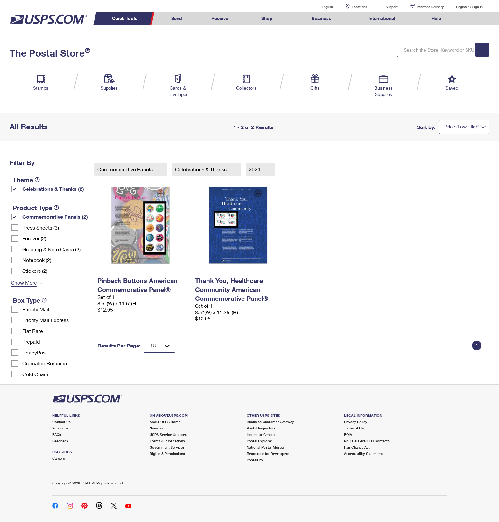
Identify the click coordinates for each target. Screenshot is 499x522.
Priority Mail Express (45, 320)
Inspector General (261, 434)
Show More (24, 282)
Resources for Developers (268, 453)
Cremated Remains (44, 363)
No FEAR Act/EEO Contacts (367, 441)
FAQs (56, 434)
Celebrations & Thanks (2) (53, 189)
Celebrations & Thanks (201, 169)
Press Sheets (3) (40, 227)
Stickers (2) (34, 271)
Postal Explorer (259, 441)
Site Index (60, 428)
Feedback (60, 441)
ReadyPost (34, 352)
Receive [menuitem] (219, 18)
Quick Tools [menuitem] (124, 18)
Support (392, 7)
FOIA (348, 434)
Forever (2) (34, 238)
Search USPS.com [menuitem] (468, 18)
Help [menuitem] (436, 18)
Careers (58, 458)
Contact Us (61, 422)
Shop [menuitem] (266, 18)
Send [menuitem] (176, 18)
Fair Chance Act (357, 447)
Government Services (167, 447)
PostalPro (255, 460)
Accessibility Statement (363, 453)
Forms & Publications (167, 441)
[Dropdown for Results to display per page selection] (159, 346)
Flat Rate (32, 331)
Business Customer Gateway (270, 422)
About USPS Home (165, 422)
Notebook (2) (36, 260)
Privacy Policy (355, 422)
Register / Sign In (469, 7)
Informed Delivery (430, 7)
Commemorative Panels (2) (55, 217)
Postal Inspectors (261, 428)
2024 (255, 169)
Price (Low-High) (462, 126)
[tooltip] (37, 179)
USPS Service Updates (168, 434)
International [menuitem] (382, 18)
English (321, 6)
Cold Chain (35, 374)
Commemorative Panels (125, 169)
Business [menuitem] (321, 18)
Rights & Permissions (167, 453)
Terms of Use (354, 428)
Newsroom (159, 428)
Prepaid (31, 342)
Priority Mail (35, 309)
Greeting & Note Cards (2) (51, 249)
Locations (359, 7)
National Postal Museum (267, 447)
